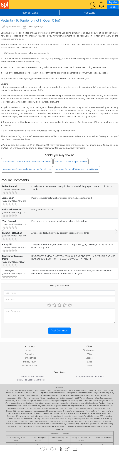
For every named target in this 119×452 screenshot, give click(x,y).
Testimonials (89, 350)
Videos (89, 358)
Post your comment (59, 285)
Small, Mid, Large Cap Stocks (31, 380)
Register (113, 2)
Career (89, 365)
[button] (101, 5)
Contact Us (30, 354)
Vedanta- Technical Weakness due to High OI (77, 169)
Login (113, 7)
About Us (29, 350)
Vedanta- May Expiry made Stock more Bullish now (27, 169)
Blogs (89, 362)
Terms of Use (30, 358)
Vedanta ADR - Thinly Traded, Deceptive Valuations (27, 161)
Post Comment (59, 330)
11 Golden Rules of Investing (31, 376)
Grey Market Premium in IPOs (90, 376)
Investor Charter (29, 365)
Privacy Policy (29, 362)
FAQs (89, 354)
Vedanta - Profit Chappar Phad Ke (71, 161)
